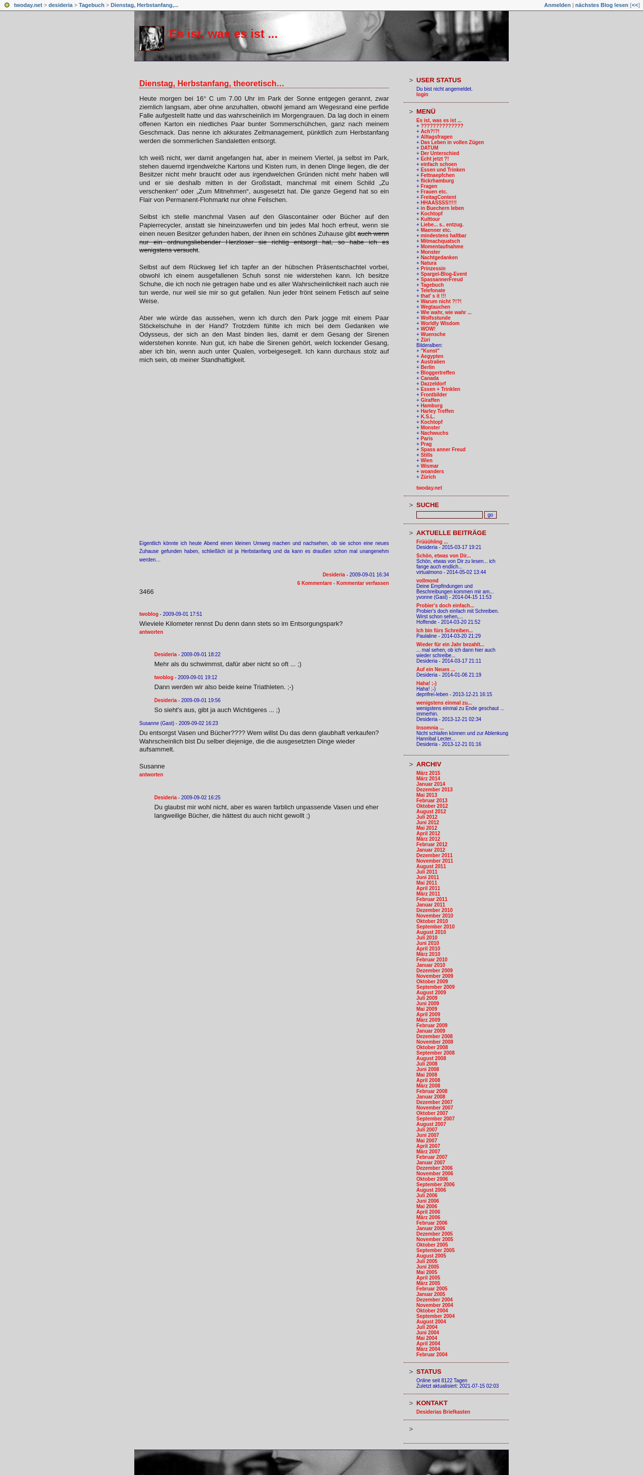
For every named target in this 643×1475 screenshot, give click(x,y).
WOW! (428, 329)
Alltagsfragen (437, 137)
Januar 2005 (430, 1294)
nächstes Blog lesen (601, 5)
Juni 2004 (427, 1332)
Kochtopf (432, 213)
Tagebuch (91, 5)
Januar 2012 (430, 850)
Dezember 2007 (434, 1102)
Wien (427, 460)
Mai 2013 (426, 795)
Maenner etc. (436, 230)
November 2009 (434, 976)
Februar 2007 (431, 1157)
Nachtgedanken (439, 257)
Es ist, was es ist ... (223, 33)
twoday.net (28, 5)
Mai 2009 (426, 1009)
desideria (60, 5)
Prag (426, 444)
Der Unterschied (440, 153)
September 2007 (435, 1118)
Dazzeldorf (433, 383)
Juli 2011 (426, 872)
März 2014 (428, 778)
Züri (425, 340)
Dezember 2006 (434, 1168)
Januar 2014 (430, 784)
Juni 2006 (427, 1201)
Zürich (428, 477)
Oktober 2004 (432, 1310)
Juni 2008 (427, 1069)
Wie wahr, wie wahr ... (446, 312)
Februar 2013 (431, 800)
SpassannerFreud (442, 279)
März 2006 (428, 1217)
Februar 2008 (431, 1091)
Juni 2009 (427, 1003)
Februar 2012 (431, 844)
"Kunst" (430, 351)
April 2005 (428, 1278)
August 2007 (431, 1124)
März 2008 (428, 1086)
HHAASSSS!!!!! (439, 202)
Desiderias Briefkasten (443, 1412)
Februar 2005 (431, 1288)
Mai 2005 (426, 1272)
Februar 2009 (431, 1025)
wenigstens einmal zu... (444, 703)
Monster (430, 252)
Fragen (429, 186)
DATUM (429, 148)
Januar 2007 (430, 1162)
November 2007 (434, 1107)
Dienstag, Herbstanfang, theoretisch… (212, 83)
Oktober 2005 (432, 1245)
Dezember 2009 (434, 970)
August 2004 (431, 1321)
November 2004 (434, 1305)
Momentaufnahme (442, 246)
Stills (427, 455)
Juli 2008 (426, 1064)
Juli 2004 (426, 1327)
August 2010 (431, 932)
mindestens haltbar (444, 235)
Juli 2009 (426, 998)
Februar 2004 (431, 1354)
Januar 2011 (430, 905)
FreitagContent (438, 197)
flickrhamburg (437, 181)
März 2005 (428, 1283)
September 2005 (435, 1250)
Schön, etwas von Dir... (443, 555)
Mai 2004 (426, 1338)
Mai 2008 (426, 1075)
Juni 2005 (427, 1267)
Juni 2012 (427, 822)
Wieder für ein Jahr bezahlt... (450, 644)
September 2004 (435, 1316)
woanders (432, 471)
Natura (429, 263)
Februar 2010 (431, 959)
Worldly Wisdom (440, 323)
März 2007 (428, 1151)
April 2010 (428, 948)
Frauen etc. (434, 191)
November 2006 (434, 1173)
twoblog (148, 614)
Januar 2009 (430, 1031)
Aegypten (432, 356)
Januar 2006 (430, 1228)
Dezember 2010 (434, 910)
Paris (427, 438)
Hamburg (432, 405)
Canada (430, 378)
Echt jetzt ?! (435, 159)
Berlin (428, 367)
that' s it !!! (433, 296)
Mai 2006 (426, 1206)
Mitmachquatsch (440, 241)
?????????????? (442, 126)
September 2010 (435, 926)
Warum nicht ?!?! (441, 301)
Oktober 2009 (432, 981)
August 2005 (431, 1256)
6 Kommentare (315, 583)
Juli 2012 (426, 817)
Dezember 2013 (434, 789)
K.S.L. (428, 416)
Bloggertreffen (438, 372)
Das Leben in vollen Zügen (452, 142)
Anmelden (557, 5)
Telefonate (433, 290)
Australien (433, 362)
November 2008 (434, 1042)
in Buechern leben (442, 208)
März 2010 (428, 954)
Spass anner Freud (443, 449)
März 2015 (428, 773)
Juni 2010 (427, 943)
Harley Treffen (437, 411)
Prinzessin (433, 268)
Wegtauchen (435, 307)
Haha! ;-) (426, 683)
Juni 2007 (427, 1135)
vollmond (427, 580)
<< (635, 5)
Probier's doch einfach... (445, 605)
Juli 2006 (426, 1195)
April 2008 (428, 1080)
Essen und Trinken (443, 170)
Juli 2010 (426, 937)
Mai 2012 (426, 828)
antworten (151, 632)
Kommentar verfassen (362, 583)
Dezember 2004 (434, 1299)
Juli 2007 (426, 1129)
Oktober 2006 (432, 1179)
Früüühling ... (432, 542)
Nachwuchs (435, 433)
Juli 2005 (426, 1261)
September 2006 (435, 1184)
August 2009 (431, 992)
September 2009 (435, 987)
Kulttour (430, 219)
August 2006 (431, 1190)
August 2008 (431, 1058)
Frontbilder (434, 394)
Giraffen (430, 400)
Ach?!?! (430, 131)
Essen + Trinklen (440, 389)
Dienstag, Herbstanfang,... (145, 5)
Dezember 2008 (434, 1036)
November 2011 (434, 861)
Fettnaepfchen (438, 175)
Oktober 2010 (432, 921)
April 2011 (428, 888)
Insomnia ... (430, 728)
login (422, 94)
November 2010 (434, 916)
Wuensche (433, 334)
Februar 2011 (431, 899)
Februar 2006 (431, 1223)
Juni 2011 (427, 877)
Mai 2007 (426, 1140)
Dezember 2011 (434, 855)
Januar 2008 (430, 1097)
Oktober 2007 (432, 1113)
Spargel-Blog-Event (444, 274)
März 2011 (428, 894)
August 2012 (431, 811)
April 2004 (428, 1343)
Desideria (333, 574)
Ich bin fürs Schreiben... (444, 630)
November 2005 (434, 1239)
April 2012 (428, 833)
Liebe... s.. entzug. (442, 224)
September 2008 (435, 1053)
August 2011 (431, 866)
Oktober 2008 (432, 1047)
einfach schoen (439, 164)
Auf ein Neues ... (435, 669)
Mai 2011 (426, 883)
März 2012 (428, 839)
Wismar (430, 466)
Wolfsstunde (436, 318)
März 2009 (428, 1020)
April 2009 (428, 1014)
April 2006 (428, 1212)
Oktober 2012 (432, 806)
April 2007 (428, 1146)
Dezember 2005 (434, 1234)
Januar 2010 (430, 965)
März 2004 (428, 1349)
